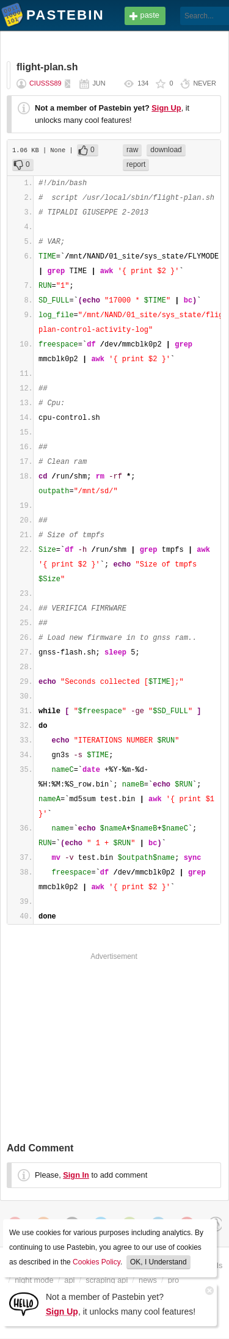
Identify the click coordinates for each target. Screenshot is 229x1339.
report (135, 164)
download (165, 149)
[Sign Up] (23, 1303)
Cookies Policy (96, 1262)
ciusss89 (45, 83)
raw (132, 149)
